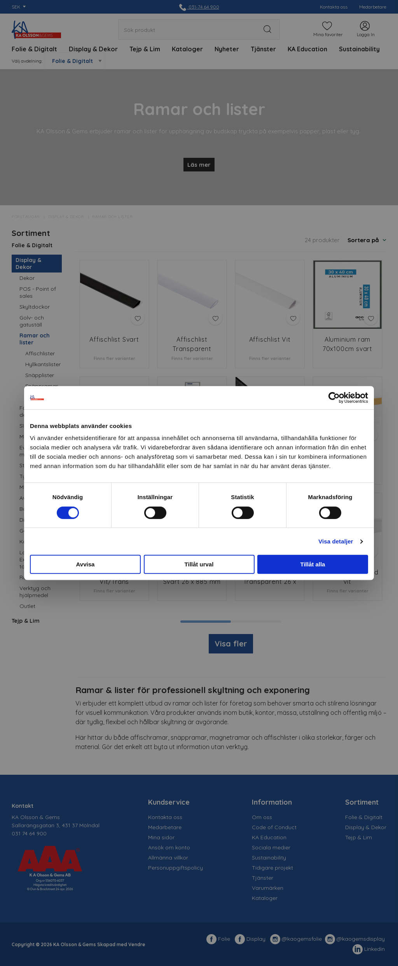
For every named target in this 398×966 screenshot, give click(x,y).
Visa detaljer (335, 541)
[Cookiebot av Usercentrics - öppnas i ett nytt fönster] (334, 398)
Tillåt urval (199, 564)
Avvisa (85, 564)
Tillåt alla (312, 564)
